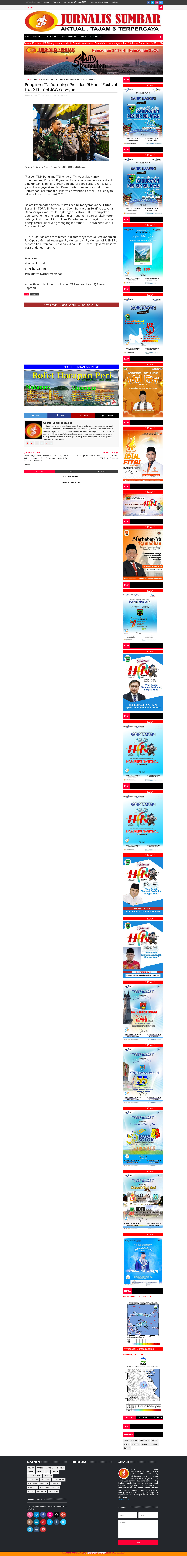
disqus (70, 472)
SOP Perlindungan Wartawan (37, 2)
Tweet (37, 415)
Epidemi (31, 1472)
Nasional (34, 79)
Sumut (127, 1448)
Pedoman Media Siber (99, 2)
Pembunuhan (58, 1480)
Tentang (56, 2)
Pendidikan (32, 1484)
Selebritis (53, 1492)
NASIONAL (38, 37)
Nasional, (64, 95)
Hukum (55, 1472)
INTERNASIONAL (69, 37)
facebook (102, 472)
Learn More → (124, 1499)
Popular (143, 1417)
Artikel (40, 1468)
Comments (156, 1417)
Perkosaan (45, 1488)
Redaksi (115, 2)
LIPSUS (83, 37)
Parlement (45, 1480)
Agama (31, 1468)
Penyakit (44, 1484)
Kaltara (135, 1444)
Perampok (55, 1484)
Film (47, 1472)
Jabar (154, 1440)
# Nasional (34, 294)
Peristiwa (32, 1488)
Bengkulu (144, 1440)
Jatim (126, 1444)
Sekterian (41, 1492)
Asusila (50, 1468)
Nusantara (33, 1480)
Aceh (126, 1440)
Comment (108, 415)
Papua (145, 1444)
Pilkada (55, 1488)
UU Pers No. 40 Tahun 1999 (75, 2)
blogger (39, 472)
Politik (31, 1492)
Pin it (84, 415)
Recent (129, 1417)
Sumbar (154, 1444)
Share (61, 415)
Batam (134, 1440)
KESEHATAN (95, 37)
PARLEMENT (52, 37)
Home (28, 37)
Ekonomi (60, 1468)
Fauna (40, 1472)
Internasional (34, 1476)
